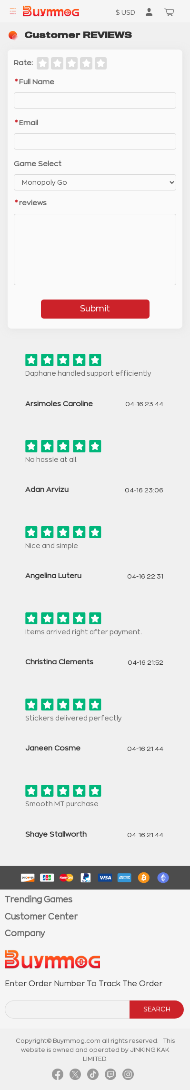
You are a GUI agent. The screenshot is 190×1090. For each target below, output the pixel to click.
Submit (95, 308)
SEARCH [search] (156, 1009)
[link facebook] (57, 1076)
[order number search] (68, 1009)
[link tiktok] (93, 1076)
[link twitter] (75, 1076)
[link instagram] (128, 1076)
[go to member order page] (149, 12)
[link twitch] (110, 1076)
